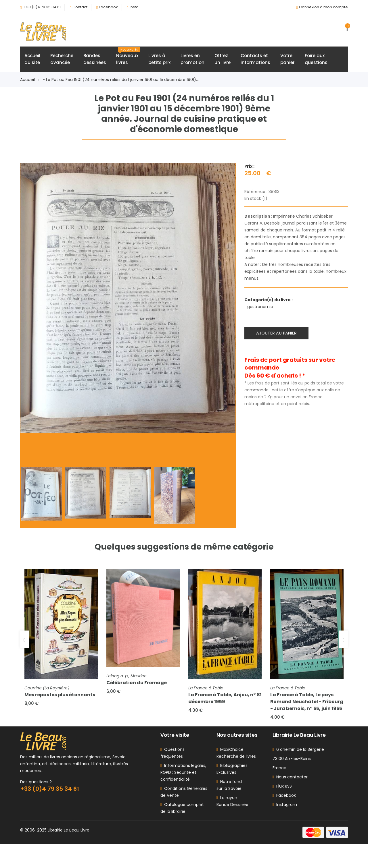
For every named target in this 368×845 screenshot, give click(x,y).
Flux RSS (282, 787)
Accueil (29, 80)
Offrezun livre (222, 59)
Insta (134, 7)
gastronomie (260, 307)
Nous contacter (290, 778)
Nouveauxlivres (128, 56)
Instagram (285, 806)
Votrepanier (287, 59)
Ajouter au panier (276, 333)
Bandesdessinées (94, 59)
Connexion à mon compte (323, 7)
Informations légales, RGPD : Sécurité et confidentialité (183, 773)
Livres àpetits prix (159, 59)
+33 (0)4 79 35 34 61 (42, 7)
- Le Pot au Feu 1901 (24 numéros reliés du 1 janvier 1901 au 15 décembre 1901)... (121, 80)
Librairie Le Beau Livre (68, 831)
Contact (79, 7)
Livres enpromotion (192, 59)
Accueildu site (32, 59)
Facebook (108, 7)
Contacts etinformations (255, 59)
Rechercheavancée (61, 59)
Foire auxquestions (316, 59)
